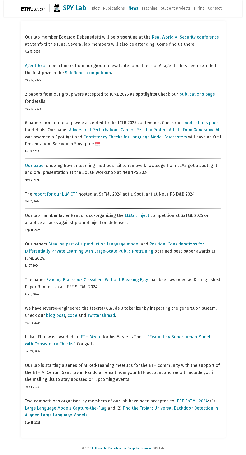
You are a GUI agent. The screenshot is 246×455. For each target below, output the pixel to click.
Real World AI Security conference (185, 37)
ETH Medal (91, 336)
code (72, 315)
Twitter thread (101, 315)
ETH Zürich (99, 448)
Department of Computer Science (129, 448)
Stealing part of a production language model (93, 244)
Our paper (35, 165)
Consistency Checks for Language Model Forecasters (135, 137)
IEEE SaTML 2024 (192, 401)
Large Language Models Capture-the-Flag (66, 408)
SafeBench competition (88, 72)
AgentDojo (35, 65)
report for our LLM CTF (55, 194)
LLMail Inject (137, 215)
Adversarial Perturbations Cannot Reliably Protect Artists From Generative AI (144, 129)
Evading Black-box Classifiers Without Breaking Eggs (97, 279)
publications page (197, 94)
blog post (55, 315)
